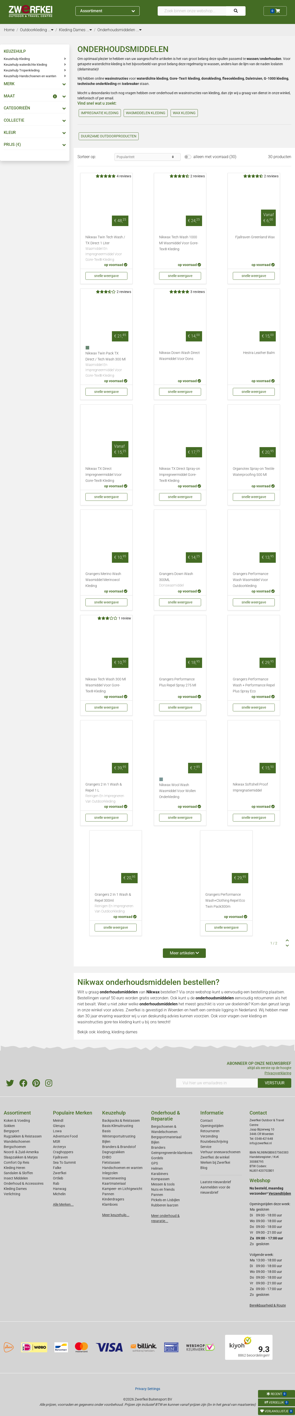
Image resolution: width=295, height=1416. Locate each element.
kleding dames (124, 1032)
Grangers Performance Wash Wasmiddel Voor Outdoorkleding (250, 580)
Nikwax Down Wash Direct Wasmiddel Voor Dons (179, 356)
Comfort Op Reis (16, 1162)
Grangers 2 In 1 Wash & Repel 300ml (116, 903)
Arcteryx (59, 1147)
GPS (154, 1163)
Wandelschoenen (17, 1141)
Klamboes (110, 1204)
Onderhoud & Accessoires (23, 1183)
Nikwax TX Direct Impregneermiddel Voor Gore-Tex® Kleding (103, 475)
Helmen (157, 1168)
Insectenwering (114, 1178)
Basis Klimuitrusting (117, 1126)
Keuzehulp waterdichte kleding (25, 64)
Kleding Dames (15, 1189)
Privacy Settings (147, 1389)
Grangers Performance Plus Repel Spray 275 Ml (177, 682)
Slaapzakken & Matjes (21, 1157)
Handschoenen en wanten (122, 1168)
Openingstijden (212, 1126)
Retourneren (210, 1131)
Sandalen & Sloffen (18, 1173)
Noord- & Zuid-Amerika (21, 1152)
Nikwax (153, 992)
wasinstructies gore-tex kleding (104, 1022)
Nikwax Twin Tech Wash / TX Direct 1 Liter (106, 248)
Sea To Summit (64, 1162)
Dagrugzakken (113, 1152)
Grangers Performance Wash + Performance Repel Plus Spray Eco (254, 685)
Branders (158, 1147)
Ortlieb (58, 1178)
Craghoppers (63, 1152)
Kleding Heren (14, 1168)
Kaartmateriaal (114, 1183)
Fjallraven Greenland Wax (255, 237)
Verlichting (12, 1194)
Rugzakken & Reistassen (23, 1136)
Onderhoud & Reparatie (165, 1116)
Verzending (209, 1136)
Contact (206, 1121)
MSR (56, 1141)
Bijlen (106, 1141)
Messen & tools (163, 1184)
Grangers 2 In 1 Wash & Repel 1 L (106, 793)
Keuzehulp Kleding (17, 59)
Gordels (157, 1158)
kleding (255, 1016)
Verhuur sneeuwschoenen (220, 1152)
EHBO (106, 1157)
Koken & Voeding (17, 1121)
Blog (203, 1168)
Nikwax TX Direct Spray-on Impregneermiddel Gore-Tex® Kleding (179, 475)
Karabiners (159, 1174)
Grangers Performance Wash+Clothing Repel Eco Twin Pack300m (225, 900)
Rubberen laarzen (164, 1205)
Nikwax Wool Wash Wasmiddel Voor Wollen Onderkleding (177, 791)
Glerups (59, 1126)
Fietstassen (111, 1162)
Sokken (9, 1126)
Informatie (212, 1113)
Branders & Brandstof (119, 1147)
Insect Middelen (16, 1178)
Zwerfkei (59, 1173)
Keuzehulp (114, 1113)
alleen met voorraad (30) (214, 156)
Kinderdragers (113, 1199)
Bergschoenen (15, 1147)
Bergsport (11, 1131)
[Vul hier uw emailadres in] (217, 1083)
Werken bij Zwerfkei (215, 1162)
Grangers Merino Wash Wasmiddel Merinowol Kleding (103, 580)
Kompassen (160, 1179)
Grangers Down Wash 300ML (180, 580)
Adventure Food (65, 1136)
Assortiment (107, 10)
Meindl (58, 1121)
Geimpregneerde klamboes (171, 1153)
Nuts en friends (163, 1189)
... (50, 29)
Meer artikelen (184, 953)
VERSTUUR (275, 1083)
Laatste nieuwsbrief (215, 1182)
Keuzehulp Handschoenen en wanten (30, 76)
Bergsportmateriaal (166, 1137)
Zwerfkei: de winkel (214, 1157)
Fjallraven (60, 1157)
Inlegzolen (110, 1173)
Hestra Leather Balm (259, 353)
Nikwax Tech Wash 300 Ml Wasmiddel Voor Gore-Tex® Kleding (105, 685)
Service (205, 1147)
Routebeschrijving (214, 1141)
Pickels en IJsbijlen (165, 1200)
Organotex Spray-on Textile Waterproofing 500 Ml (253, 472)
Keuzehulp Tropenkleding (21, 70)
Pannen (157, 1195)
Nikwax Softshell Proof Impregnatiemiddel (250, 787)
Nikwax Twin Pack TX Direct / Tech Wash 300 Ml (106, 364)
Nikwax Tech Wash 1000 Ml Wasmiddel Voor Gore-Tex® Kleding (178, 243)
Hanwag (59, 1189)
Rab (56, 1183)
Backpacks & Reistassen (121, 1121)
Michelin (59, 1194)
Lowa (57, 1131)
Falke (57, 1168)
